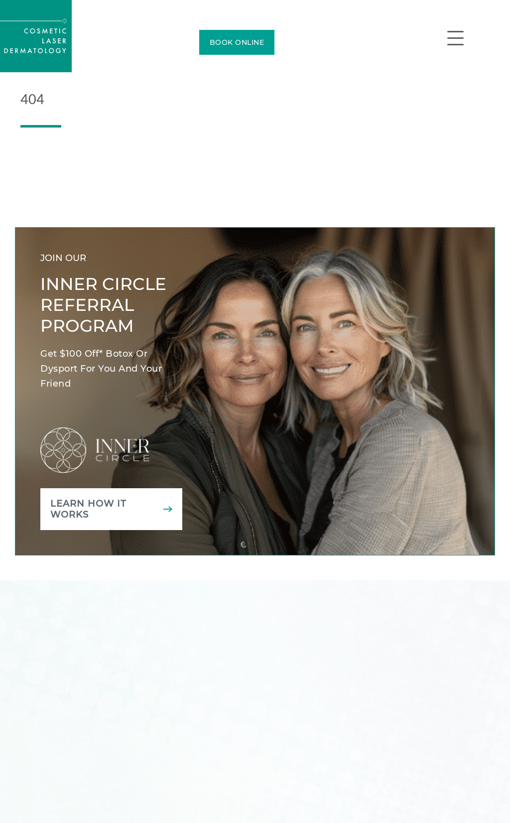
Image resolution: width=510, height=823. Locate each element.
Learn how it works (88, 509)
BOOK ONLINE (237, 42)
